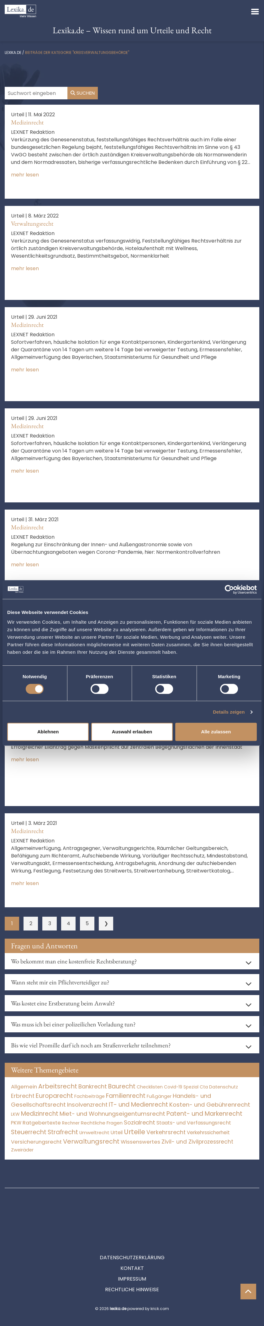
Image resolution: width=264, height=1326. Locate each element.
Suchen (83, 93)
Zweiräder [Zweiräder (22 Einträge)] (22, 1150)
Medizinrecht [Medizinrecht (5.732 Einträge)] (39, 1113)
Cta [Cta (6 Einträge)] (204, 1087)
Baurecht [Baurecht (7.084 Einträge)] (121, 1086)
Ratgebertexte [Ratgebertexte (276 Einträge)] (42, 1122)
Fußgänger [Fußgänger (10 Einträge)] (159, 1096)
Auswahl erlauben (132, 731)
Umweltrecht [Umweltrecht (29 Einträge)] (94, 1132)
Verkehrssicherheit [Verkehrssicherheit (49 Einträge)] (208, 1132)
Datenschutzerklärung (132, 1229)
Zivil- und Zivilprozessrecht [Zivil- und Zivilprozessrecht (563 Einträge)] (197, 1141)
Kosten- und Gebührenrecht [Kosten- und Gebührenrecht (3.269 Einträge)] (209, 1104)
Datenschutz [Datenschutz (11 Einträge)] (223, 1087)
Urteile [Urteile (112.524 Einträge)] (134, 1131)
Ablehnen (48, 731)
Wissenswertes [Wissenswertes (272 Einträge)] (140, 1141)
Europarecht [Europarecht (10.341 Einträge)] (54, 1096)
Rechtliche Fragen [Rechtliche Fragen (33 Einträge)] (102, 1122)
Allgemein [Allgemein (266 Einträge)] (24, 1086)
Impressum (132, 1250)
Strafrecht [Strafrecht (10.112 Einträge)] (63, 1132)
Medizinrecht (27, 122)
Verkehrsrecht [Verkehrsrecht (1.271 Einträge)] (166, 1132)
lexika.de (13, 52)
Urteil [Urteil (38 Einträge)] (117, 1132)
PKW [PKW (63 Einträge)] (16, 1122)
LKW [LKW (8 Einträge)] (15, 1114)
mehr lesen (25, 174)
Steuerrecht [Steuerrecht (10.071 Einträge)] (28, 1132)
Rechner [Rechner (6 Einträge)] (71, 1123)
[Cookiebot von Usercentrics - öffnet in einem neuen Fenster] (229, 589)
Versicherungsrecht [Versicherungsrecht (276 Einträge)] (36, 1141)
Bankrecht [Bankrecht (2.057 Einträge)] (92, 1086)
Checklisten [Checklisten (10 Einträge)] (150, 1087)
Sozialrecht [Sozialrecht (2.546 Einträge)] (139, 1122)
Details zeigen (229, 712)
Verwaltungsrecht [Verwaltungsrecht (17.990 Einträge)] (91, 1141)
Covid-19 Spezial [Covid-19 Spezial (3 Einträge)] (181, 1087)
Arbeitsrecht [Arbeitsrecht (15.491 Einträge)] (57, 1086)
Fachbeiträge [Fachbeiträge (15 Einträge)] (89, 1096)
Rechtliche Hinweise (132, 1261)
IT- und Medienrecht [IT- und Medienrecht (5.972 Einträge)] (138, 1104)
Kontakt (132, 1240)
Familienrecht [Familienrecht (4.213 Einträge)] (125, 1096)
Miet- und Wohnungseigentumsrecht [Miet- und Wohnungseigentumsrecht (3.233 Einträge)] (112, 1114)
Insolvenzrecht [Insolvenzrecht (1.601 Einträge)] (87, 1104)
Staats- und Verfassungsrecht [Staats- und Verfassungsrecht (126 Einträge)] (193, 1122)
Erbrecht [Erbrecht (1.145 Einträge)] (22, 1096)
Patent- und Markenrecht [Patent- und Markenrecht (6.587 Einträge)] (204, 1113)
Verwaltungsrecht (32, 223)
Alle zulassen (216, 731)
